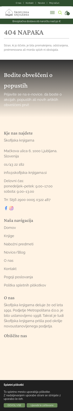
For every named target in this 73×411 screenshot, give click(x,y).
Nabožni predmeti (18, 244)
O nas (8, 260)
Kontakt (10, 269)
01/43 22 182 (14, 164)
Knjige (9, 236)
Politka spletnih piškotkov (25, 285)
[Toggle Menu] (52, 12)
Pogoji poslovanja (18, 277)
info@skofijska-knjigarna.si (25, 173)
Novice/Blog (14, 252)
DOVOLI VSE (14, 405)
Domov (10, 228)
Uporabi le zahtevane (42, 405)
